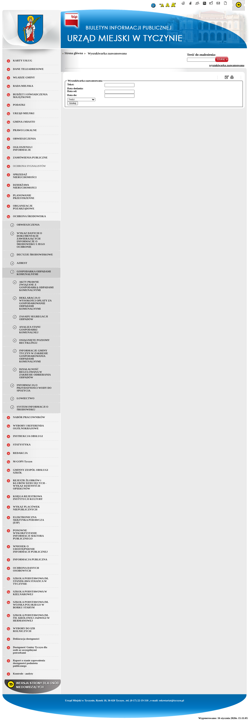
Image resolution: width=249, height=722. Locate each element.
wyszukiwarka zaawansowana (226, 65)
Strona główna (73, 53)
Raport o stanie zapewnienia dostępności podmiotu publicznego (29, 663)
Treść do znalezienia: (201, 54)
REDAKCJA (20, 453)
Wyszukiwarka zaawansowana (107, 53)
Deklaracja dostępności (26, 638)
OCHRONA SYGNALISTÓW (29, 166)
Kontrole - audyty (23, 673)
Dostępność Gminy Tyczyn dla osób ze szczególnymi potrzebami (30, 650)
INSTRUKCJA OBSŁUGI (28, 436)
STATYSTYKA (22, 444)
